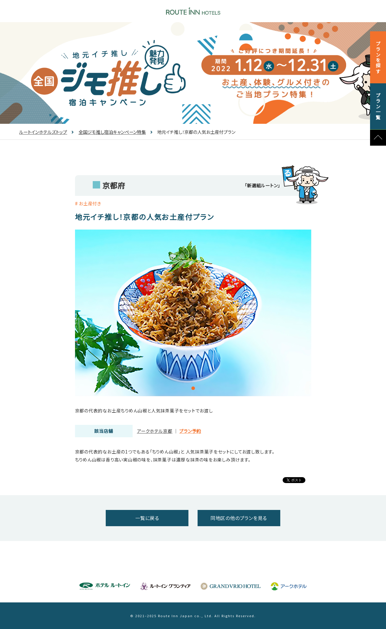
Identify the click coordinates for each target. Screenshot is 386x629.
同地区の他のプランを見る (239, 517)
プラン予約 (190, 431)
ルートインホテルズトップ (43, 132)
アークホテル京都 (154, 431)
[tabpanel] (193, 313)
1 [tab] (193, 388)
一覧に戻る (147, 517)
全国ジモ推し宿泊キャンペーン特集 (108, 132)
